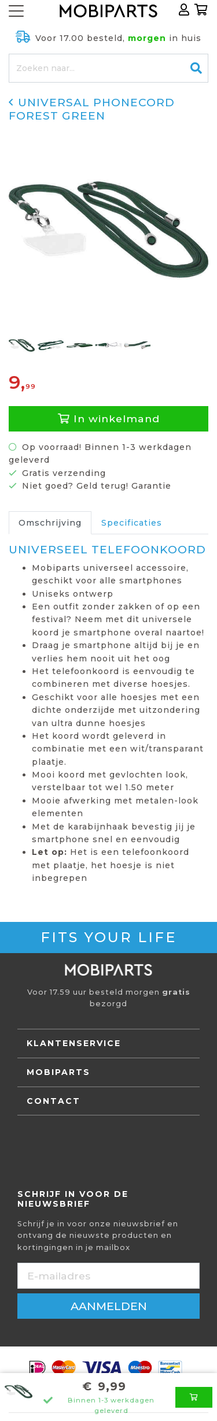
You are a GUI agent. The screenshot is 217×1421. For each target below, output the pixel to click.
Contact (53, 1101)
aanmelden (109, 1306)
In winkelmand (109, 418)
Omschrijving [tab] (50, 523)
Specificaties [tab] (131, 523)
